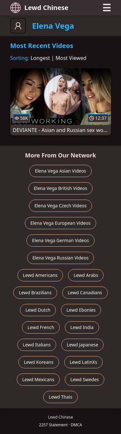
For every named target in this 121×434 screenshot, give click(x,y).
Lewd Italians (37, 345)
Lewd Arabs (86, 275)
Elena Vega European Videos (60, 223)
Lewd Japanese (82, 345)
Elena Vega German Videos (60, 240)
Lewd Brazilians (35, 292)
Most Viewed (70, 57)
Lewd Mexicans (38, 379)
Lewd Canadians (85, 292)
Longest (40, 57)
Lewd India (82, 327)
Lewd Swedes (84, 379)
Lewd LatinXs (83, 362)
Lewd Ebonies (81, 310)
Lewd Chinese (39, 8)
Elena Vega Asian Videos (60, 171)
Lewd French (40, 327)
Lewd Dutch (38, 310)
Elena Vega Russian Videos (61, 258)
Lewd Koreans (39, 362)
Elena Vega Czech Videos (61, 206)
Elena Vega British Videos (60, 188)
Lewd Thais (60, 397)
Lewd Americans (40, 275)
